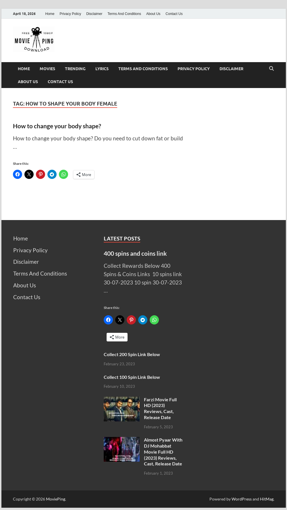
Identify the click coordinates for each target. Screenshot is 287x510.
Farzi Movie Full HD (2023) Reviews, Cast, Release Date (160, 408)
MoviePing (55, 498)
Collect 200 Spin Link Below (132, 354)
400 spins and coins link (135, 253)
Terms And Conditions (124, 14)
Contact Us (173, 14)
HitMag (266, 498)
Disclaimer (94, 14)
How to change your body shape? (57, 125)
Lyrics (102, 68)
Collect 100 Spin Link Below (132, 377)
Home (50, 14)
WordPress (242, 498)
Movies (47, 68)
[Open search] (271, 68)
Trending (75, 68)
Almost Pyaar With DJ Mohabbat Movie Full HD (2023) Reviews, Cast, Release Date (163, 451)
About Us (153, 14)
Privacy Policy (70, 14)
